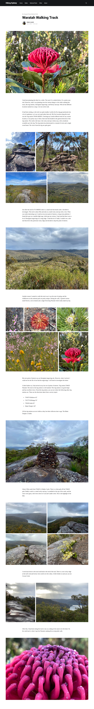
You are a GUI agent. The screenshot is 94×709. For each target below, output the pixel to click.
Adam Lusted (30, 22)
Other (40, 3)
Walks (26, 3)
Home (21, 3)
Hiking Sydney (11, 3)
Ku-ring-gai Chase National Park (30, 14)
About (45, 3)
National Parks (33, 3)
